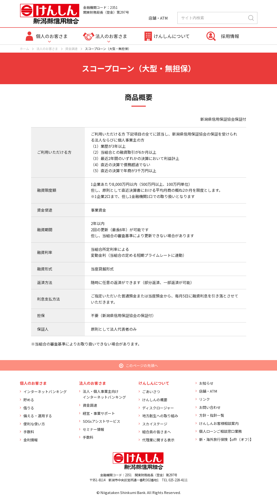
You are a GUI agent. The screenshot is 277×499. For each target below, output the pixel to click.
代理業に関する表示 (158, 439)
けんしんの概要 (154, 399)
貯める (28, 399)
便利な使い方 (34, 423)
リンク (204, 399)
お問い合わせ (210, 407)
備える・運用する (37, 415)
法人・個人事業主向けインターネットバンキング (104, 394)
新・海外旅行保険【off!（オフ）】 (226, 439)
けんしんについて (172, 36)
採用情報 (230, 36)
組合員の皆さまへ (156, 431)
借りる (28, 407)
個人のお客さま (52, 36)
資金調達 (71, 48)
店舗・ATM (208, 391)
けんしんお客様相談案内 (219, 423)
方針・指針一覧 (211, 415)
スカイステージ (154, 423)
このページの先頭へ (142, 365)
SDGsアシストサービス (101, 421)
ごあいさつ (151, 391)
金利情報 (30, 439)
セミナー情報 (93, 429)
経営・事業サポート (99, 413)
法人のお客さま (111, 36)
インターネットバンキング (45, 391)
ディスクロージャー (158, 407)
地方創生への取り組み (160, 415)
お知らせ (206, 383)
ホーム (24, 48)
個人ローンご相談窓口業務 (220, 431)
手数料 (28, 431)
